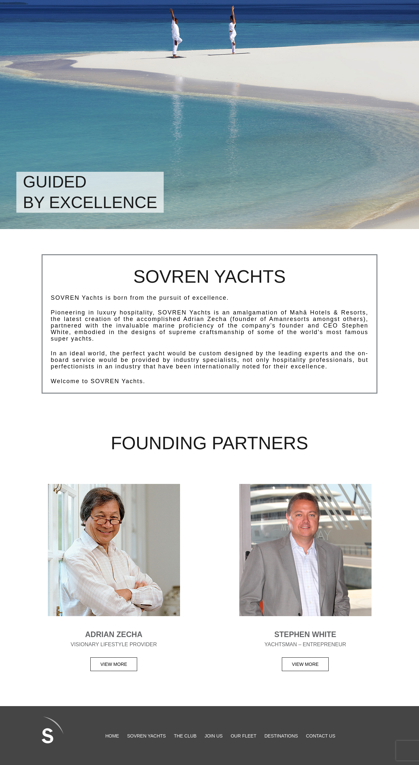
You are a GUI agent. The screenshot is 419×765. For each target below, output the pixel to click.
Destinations (281, 735)
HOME (112, 735)
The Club (185, 735)
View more (113, 664)
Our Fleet (244, 735)
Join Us (214, 735)
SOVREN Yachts (146, 735)
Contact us (321, 735)
